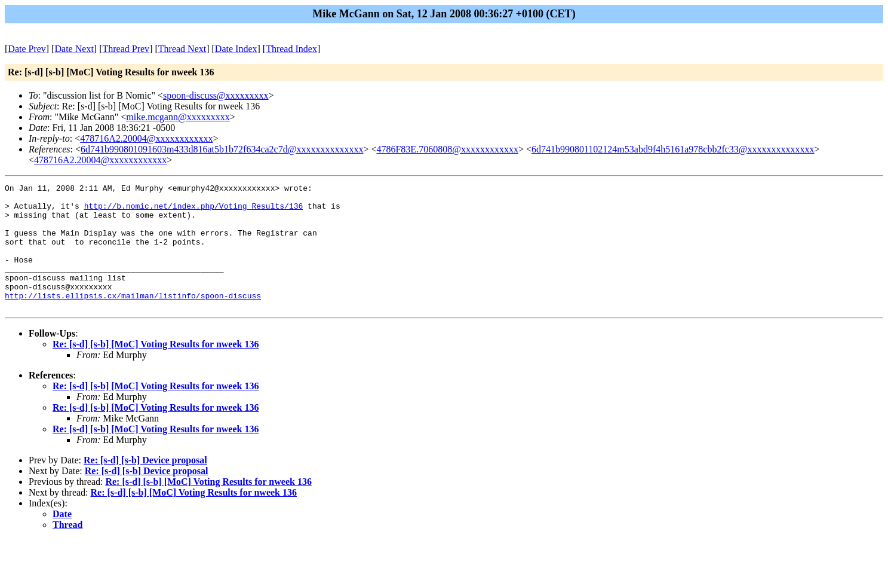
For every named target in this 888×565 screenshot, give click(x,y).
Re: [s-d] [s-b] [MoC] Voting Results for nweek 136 (156, 369)
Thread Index (291, 49)
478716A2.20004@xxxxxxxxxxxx (146, 138)
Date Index (236, 49)
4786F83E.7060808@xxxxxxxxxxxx (447, 149)
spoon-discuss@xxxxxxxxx (216, 95)
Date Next (74, 49)
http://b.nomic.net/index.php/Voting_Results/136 (193, 211)
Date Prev (27, 49)
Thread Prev (125, 49)
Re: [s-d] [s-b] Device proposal (145, 485)
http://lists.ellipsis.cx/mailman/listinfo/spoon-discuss (133, 318)
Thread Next (182, 49)
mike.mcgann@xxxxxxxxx (177, 117)
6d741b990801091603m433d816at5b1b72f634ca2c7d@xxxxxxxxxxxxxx (222, 149)
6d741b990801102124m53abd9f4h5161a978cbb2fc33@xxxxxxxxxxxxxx (673, 149)
